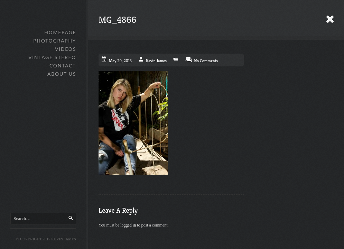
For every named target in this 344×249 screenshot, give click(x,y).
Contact (62, 65)
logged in (128, 225)
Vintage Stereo (52, 57)
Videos (65, 49)
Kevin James (156, 60)
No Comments (206, 60)
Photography (54, 41)
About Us (61, 74)
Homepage (60, 32)
